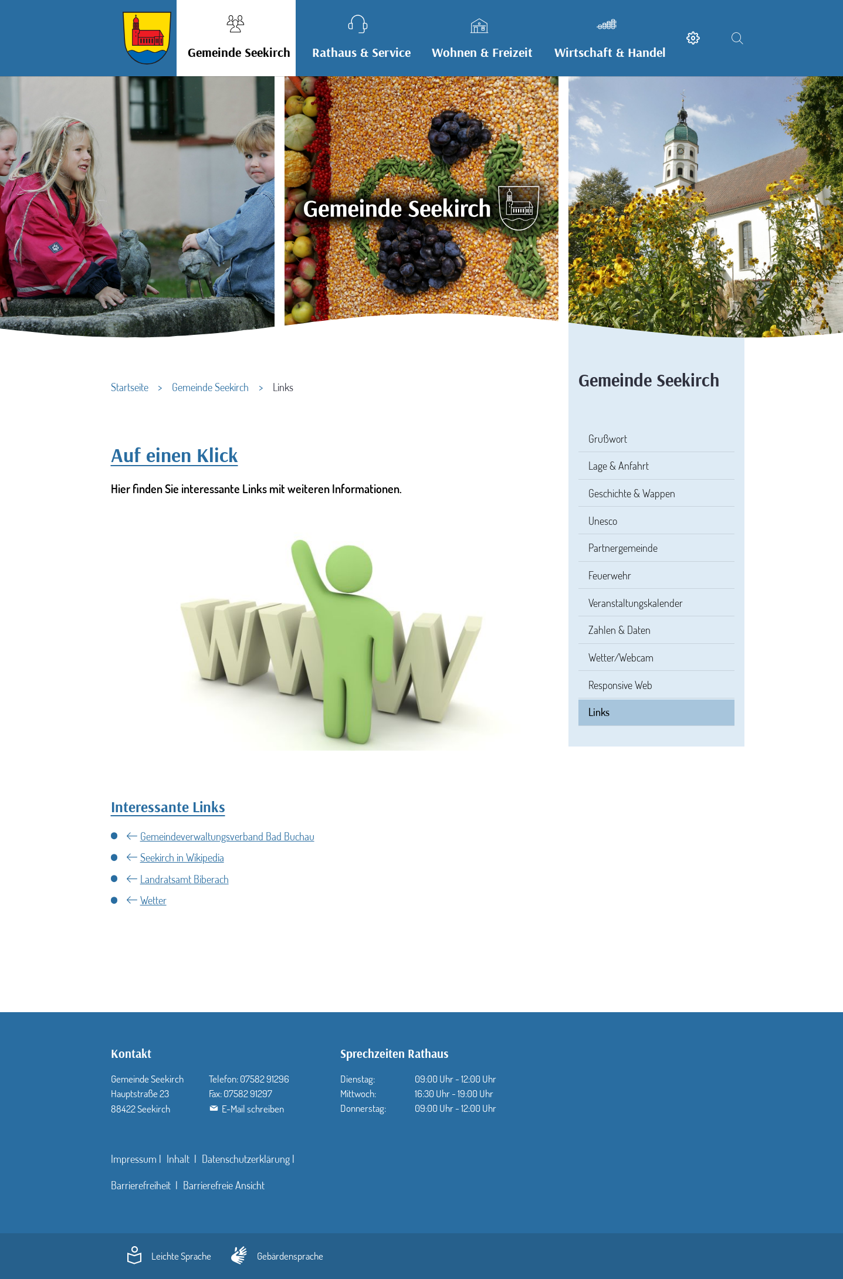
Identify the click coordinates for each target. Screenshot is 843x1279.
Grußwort (607, 438)
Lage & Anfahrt (618, 465)
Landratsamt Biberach (184, 879)
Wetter (153, 900)
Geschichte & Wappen (631, 493)
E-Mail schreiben (253, 1108)
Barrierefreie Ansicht (224, 1185)
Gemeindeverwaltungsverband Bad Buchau (227, 836)
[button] (236, 38)
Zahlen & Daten (619, 629)
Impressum (134, 1158)
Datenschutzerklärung (246, 1158)
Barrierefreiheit (142, 1185)
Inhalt (179, 1158)
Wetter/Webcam (621, 657)
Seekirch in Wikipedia (182, 857)
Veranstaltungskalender (635, 602)
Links (599, 711)
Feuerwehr (609, 575)
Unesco (602, 520)
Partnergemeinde (623, 547)
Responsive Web (620, 684)
